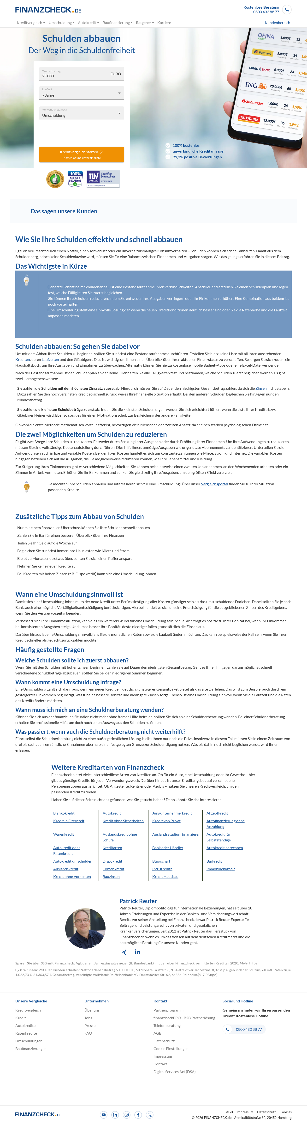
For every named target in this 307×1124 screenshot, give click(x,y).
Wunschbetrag (51, 70)
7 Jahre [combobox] (48, 95)
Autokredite (25, 1025)
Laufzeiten (51, 359)
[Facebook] (138, 1115)
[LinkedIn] (115, 1115)
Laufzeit (47, 89)
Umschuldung (61, 22)
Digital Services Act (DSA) (175, 1071)
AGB (157, 1033)
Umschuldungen (28, 1040)
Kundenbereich (277, 22)
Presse (89, 1025)
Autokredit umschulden (72, 861)
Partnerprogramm (168, 1010)
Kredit (20, 1017)
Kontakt (160, 1064)
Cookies (286, 1112)
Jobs (88, 1017)
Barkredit (214, 861)
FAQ (88, 1033)
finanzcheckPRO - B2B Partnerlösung (184, 1017)
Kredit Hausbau (165, 876)
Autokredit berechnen (225, 847)
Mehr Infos (248, 963)
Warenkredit (63, 834)
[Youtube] (103, 1115)
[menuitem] (269, 22)
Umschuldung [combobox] (53, 115)
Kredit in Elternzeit (68, 820)
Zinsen (261, 388)
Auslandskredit (65, 868)
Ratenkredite (26, 1033)
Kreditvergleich (31, 22)
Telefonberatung (167, 1025)
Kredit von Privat (166, 820)
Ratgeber (145, 22)
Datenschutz (164, 1040)
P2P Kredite (162, 868)
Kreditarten (112, 847)
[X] (150, 1115)
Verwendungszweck (54, 109)
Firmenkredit (113, 868)
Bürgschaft (161, 861)
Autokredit (89, 22)
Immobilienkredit (221, 868)
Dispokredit (112, 861)
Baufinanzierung (117, 22)
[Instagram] (126, 1115)
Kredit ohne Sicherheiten (123, 820)
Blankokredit (64, 813)
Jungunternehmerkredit (172, 813)
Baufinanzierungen (31, 1048)
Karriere (164, 22)
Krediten (22, 359)
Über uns (92, 1010)
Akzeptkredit (217, 813)
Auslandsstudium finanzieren (176, 834)
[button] (267, 9)
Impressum (163, 1056)
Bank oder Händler (167, 847)
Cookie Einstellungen (171, 1048)
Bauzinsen (111, 876)
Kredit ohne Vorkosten (72, 876)
